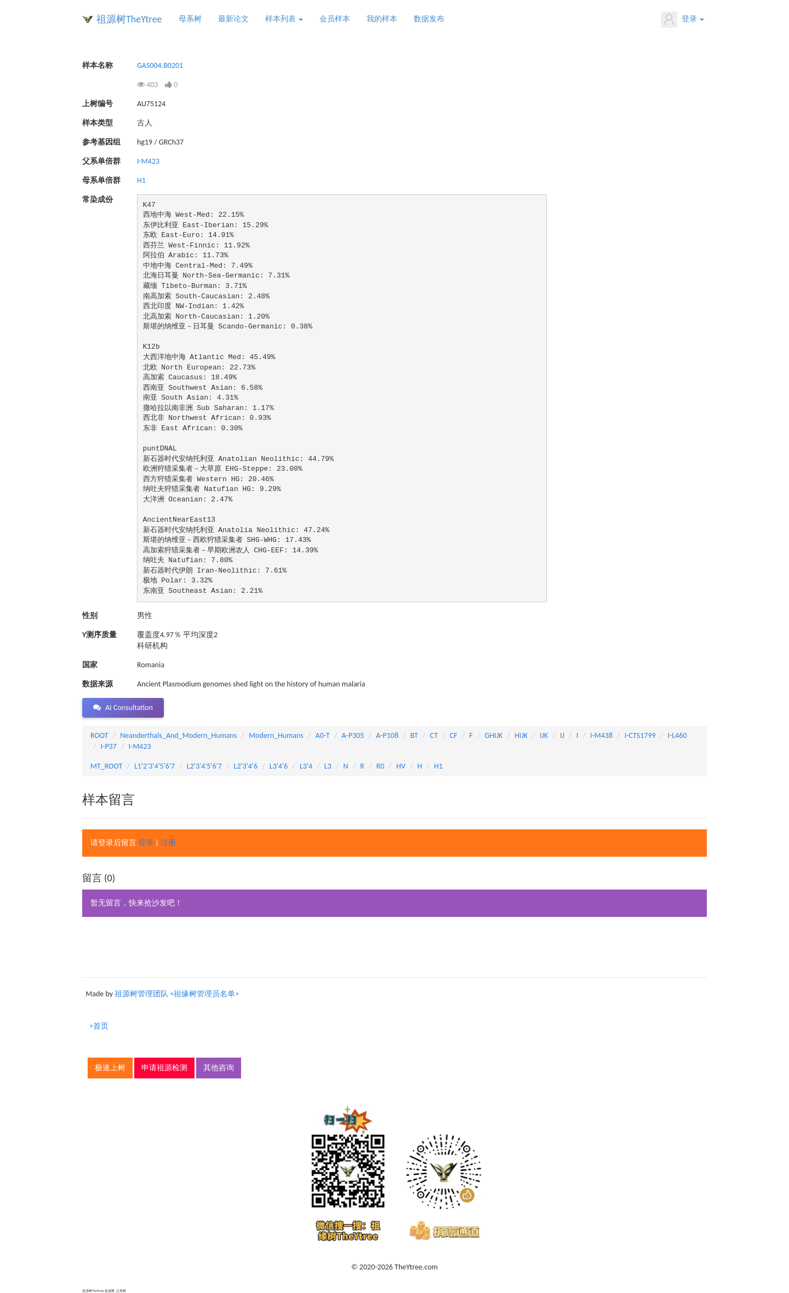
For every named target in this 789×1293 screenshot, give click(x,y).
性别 (90, 615)
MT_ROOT (106, 766)
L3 (327, 766)
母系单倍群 (101, 180)
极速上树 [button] (110, 1067)
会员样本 (334, 19)
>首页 (98, 1026)
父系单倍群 (101, 161)
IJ (562, 735)
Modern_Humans (276, 735)
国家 (90, 664)
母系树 (190, 19)
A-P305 (353, 735)
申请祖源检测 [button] (164, 1067)
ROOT (99, 735)
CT (434, 735)
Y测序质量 (99, 634)
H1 (141, 180)
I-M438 (601, 735)
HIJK (521, 735)
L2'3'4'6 (246, 766)
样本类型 (97, 123)
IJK (544, 735)
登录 (682, 19)
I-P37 (109, 746)
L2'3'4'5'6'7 (204, 766)
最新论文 (233, 19)
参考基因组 (101, 142)
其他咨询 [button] (218, 1067)
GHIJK (494, 735)
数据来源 (97, 684)
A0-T (323, 735)
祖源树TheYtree (129, 19)
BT (414, 735)
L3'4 (306, 766)
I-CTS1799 (640, 735)
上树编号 (97, 103)
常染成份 (97, 199)
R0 (380, 766)
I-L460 (677, 735)
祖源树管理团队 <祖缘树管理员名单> (177, 993)
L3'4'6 (279, 766)
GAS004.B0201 (160, 65)
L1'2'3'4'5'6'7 (154, 766)
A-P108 (387, 735)
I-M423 (148, 161)
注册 (168, 842)
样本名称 (97, 65)
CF (454, 735)
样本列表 (284, 19)
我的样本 (382, 19)
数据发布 (429, 19)
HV (400, 766)
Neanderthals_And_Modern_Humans (178, 735)
